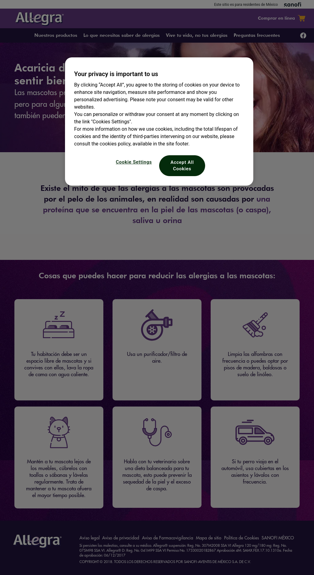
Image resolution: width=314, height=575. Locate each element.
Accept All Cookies (182, 166)
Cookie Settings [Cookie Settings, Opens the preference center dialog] (134, 162)
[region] (159, 121)
